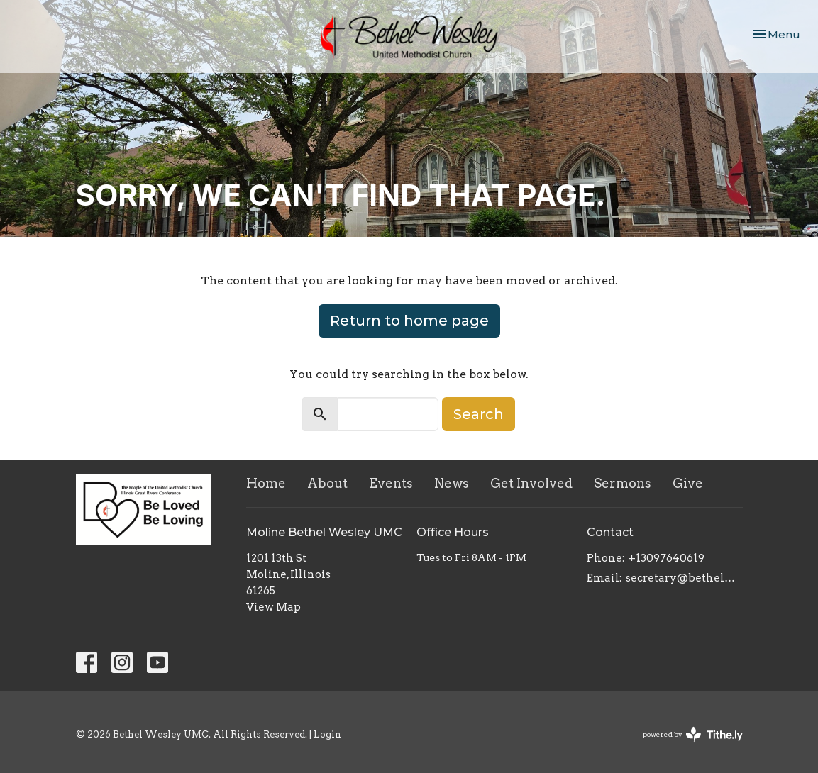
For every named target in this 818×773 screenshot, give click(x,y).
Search (478, 414)
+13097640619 (666, 558)
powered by (693, 734)
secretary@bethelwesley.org (684, 578)
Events (391, 483)
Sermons (622, 483)
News (451, 483)
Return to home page (409, 320)
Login (327, 734)
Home (266, 483)
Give (688, 483)
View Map (273, 607)
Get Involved (531, 483)
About (327, 483)
